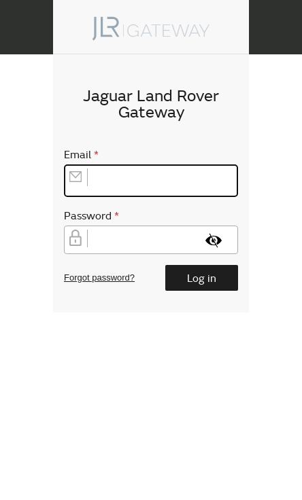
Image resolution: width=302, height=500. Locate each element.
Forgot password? (99, 277)
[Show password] (213, 240)
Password (94, 215)
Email (84, 154)
